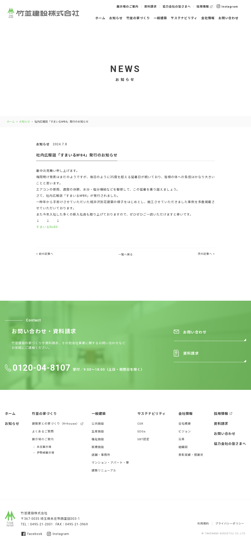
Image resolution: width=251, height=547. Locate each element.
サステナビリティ (184, 18)
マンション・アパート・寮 (110, 462)
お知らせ (116, 18)
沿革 (181, 439)
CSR (140, 423)
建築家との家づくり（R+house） (55, 423)
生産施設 (98, 431)
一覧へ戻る (125, 254)
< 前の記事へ (44, 253)
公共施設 (98, 423)
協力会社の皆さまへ (177, 6)
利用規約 (203, 523)
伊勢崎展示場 (45, 452)
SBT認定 (143, 439)
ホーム (100, 18)
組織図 (183, 447)
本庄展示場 (44, 447)
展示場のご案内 (127, 6)
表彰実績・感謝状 (190, 455)
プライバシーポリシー (229, 523)
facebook (31, 534)
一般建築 (160, 18)
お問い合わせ (228, 18)
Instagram (227, 6)
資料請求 (150, 6)
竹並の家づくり (138, 18)
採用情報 (203, 6)
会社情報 (208, 18)
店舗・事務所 (101, 455)
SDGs (141, 431)
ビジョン (184, 431)
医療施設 (98, 447)
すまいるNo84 (47, 227)
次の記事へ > (206, 253)
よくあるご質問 (43, 431)
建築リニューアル (104, 470)
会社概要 (184, 423)
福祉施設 (98, 439)
